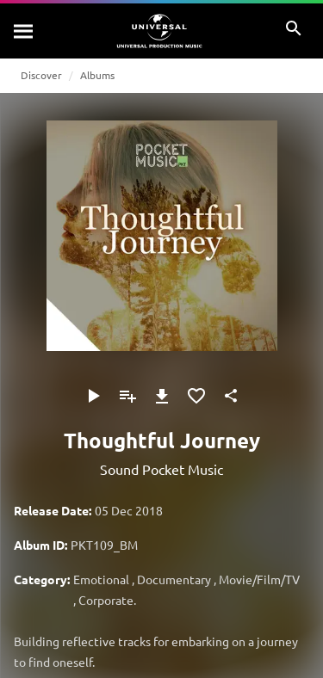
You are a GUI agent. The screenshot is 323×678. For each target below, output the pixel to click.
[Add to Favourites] (196, 395)
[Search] (24, 31)
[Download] (162, 395)
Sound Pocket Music (161, 469)
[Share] (231, 395)
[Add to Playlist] (127, 395)
